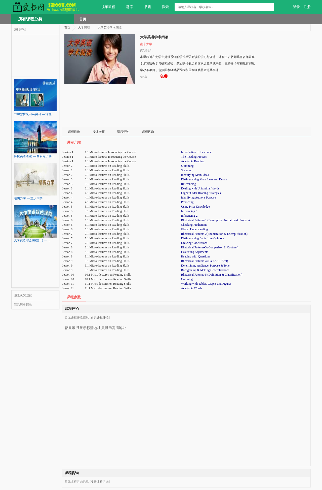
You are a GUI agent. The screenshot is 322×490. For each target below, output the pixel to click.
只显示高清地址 (113, 326)
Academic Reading (192, 161)
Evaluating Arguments (194, 252)
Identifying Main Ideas (195, 175)
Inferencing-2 (189, 215)
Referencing (188, 184)
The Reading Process (194, 156)
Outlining (187, 279)
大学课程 (84, 27)
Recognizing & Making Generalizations (205, 270)
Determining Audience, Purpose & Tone (205, 265)
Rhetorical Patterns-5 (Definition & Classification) (211, 274)
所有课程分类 (30, 19)
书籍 (144, 7)
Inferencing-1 (189, 211)
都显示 (70, 326)
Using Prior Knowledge (195, 206)
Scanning (186, 170)
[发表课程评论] (100, 317)
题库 (126, 7)
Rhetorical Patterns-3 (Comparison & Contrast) (209, 247)
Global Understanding (194, 229)
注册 (307, 7)
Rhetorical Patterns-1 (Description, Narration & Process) (215, 220)
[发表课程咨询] (100, 481)
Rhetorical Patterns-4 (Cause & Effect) (204, 261)
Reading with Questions (195, 256)
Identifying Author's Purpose (198, 197)
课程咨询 (148, 132)
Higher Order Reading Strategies (201, 193)
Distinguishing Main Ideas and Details (204, 179)
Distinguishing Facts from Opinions (202, 238)
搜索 (162, 7)
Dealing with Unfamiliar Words (200, 188)
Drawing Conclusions (194, 243)
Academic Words (191, 288)
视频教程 (105, 7)
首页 (82, 19)
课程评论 (123, 132)
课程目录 (74, 132)
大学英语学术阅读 (110, 27)
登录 (296, 7)
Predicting (187, 202)
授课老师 (99, 132)
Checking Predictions (194, 224)
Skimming (187, 166)
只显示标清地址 (88, 326)
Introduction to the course (196, 152)
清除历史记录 (23, 304)
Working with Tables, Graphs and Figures (206, 283)
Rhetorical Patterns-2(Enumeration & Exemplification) (214, 234)
